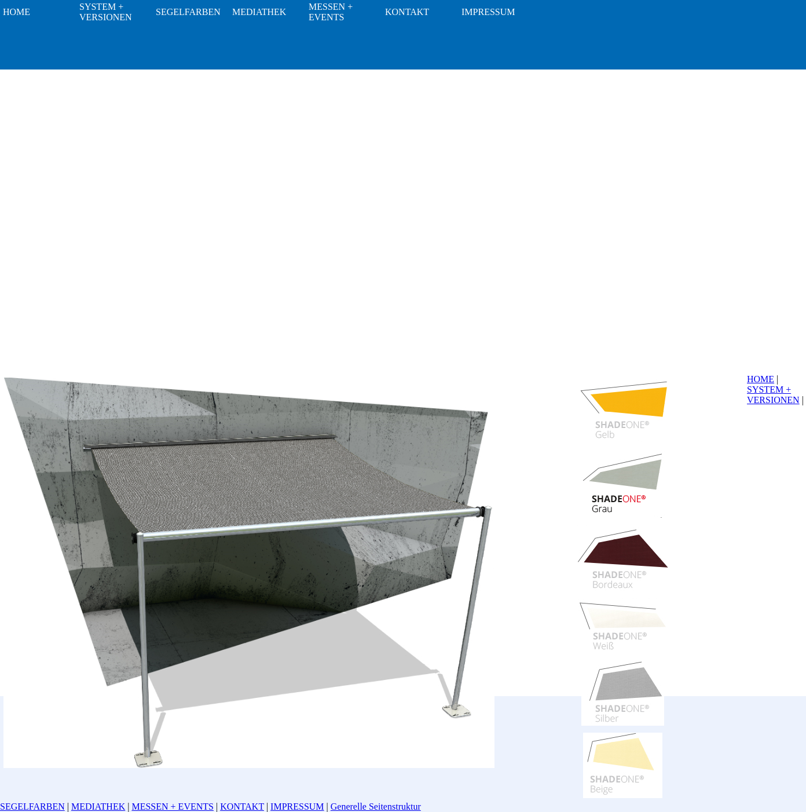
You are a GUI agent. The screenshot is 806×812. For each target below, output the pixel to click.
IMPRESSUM (297, 806)
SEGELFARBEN (32, 806)
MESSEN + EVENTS (172, 806)
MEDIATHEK (98, 806)
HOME (760, 379)
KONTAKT (242, 806)
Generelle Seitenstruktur (376, 806)
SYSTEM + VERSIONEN (773, 395)
